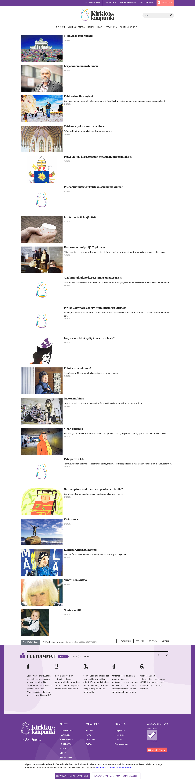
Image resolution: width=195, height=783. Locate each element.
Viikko (74, 656)
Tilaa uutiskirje (146, 3)
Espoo (89, 735)
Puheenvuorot (66, 739)
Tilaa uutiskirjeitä (121, 744)
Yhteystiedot (120, 730)
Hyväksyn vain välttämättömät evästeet (116, 776)
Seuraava (153, 641)
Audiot (63, 748)
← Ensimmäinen (125, 641)
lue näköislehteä (156, 723)
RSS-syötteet (66, 757)
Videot (63, 753)
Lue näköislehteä (92, 3)
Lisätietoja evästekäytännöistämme (113, 767)
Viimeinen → (167, 641)
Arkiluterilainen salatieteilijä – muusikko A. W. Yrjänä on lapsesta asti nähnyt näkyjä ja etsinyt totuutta (152, 682)
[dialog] (97, 771)
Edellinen (140, 641)
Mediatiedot (120, 735)
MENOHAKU (167, 3)
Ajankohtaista (66, 730)
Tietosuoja (119, 739)
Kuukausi (86, 656)
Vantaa (89, 744)
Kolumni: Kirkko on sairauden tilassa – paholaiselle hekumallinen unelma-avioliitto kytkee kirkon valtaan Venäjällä (67, 682)
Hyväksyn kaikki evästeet (72, 776)
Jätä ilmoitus (110, 3)
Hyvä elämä (65, 735)
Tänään (63, 656)
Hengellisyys (65, 744)
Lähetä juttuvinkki (128, 3)
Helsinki (89, 730)
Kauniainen (90, 739)
